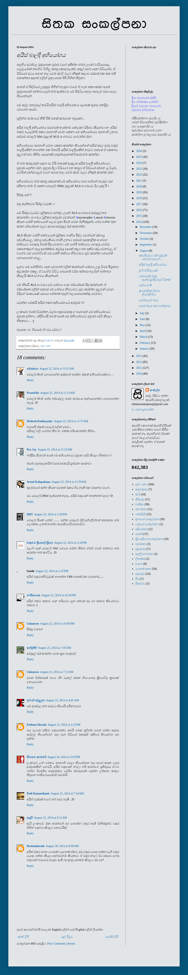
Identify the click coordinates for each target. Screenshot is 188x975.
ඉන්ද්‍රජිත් (32, 647)
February (145, 342)
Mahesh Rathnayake (39, 421)
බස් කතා (140, 544)
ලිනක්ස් (140, 558)
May (143, 325)
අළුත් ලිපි (23, 936)
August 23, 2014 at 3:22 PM (64, 724)
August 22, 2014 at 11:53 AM (55, 449)
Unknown (33, 623)
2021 (139, 180)
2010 (139, 373)
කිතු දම (140, 499)
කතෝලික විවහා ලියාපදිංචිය (149, 292)
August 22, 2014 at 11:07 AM (56, 368)
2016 (139, 210)
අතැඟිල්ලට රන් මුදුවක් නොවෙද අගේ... (153, 257)
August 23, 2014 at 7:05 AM (54, 647)
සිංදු (137, 578)
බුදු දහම (140, 549)
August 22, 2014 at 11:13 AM (57, 392)
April (143, 331)
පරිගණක (141, 529)
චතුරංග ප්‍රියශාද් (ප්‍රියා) (40, 542)
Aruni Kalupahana (38, 481)
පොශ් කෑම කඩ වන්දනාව (155, 305)
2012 (139, 362)
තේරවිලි (140, 514)
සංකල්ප (155, 390)
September (146, 244)
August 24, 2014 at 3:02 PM (63, 757)
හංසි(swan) (33, 595)
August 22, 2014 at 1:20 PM (50, 514)
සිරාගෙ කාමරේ (36, 757)
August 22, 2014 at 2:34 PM (70, 542)
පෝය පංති (145, 285)
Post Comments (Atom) (61, 943)
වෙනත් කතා (143, 568)
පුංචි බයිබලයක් (148, 270)
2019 (139, 192)
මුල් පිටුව (67, 936)
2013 (139, 356)
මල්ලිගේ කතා (144, 554)
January (144, 348)
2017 (139, 204)
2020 (139, 186)
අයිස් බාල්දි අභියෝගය (153, 264)
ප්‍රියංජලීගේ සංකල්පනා (149, 539)
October (145, 238)
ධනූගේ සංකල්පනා (147, 524)
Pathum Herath (36, 724)
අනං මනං (46, 346)
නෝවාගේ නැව (149, 300)
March (144, 336)
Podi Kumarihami (38, 793)
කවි (137, 494)
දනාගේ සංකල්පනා (147, 519)
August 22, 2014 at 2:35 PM (52, 571)
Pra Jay (31, 449)
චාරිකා (139, 504)
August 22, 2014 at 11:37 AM (71, 421)
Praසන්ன (33, 392)
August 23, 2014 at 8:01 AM (62, 700)
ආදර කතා (141, 489)
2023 (139, 168)
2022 (139, 174)
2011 (139, 367)
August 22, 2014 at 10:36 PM (59, 595)
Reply (30, 380)
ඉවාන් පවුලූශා (36, 700)
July (142, 313)
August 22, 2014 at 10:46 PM (57, 623)
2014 (139, 221)
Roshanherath (35, 846)
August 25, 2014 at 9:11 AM (50, 817)
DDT (30, 514)
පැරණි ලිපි (111, 936)
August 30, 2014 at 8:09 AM (62, 846)
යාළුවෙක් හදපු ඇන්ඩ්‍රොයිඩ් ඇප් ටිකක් (154, 278)
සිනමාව (140, 583)
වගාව (139, 563)
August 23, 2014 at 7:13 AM (56, 672)
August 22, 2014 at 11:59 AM (69, 481)
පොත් (139, 534)
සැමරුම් (140, 573)
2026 (139, 151)
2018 (139, 198)
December (146, 226)
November (146, 233)
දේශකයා (32, 368)
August (144, 250)
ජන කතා (141, 509)
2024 (139, 162)
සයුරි (30, 817)
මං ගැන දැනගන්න (143, 409)
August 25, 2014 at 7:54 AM (67, 793)
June (143, 319)
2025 (139, 156)
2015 (139, 215)
